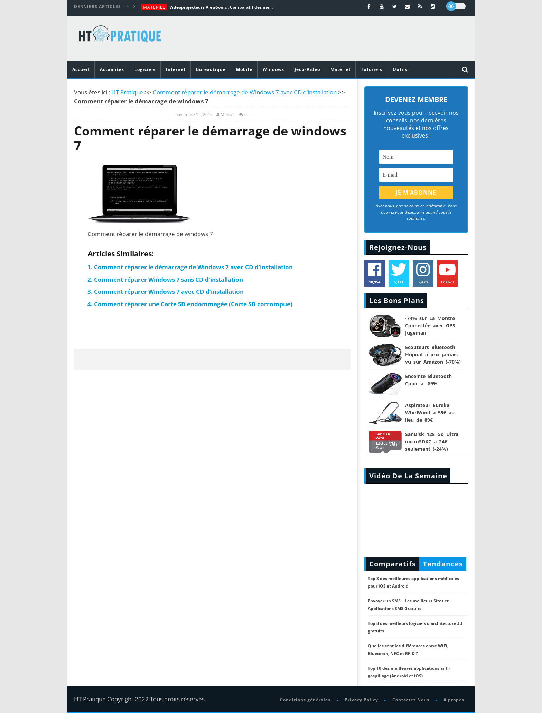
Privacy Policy (361, 700)
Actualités (112, 69)
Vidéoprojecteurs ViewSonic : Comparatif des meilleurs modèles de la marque (221, 7)
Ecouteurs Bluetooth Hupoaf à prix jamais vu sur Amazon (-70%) (433, 354)
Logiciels (145, 69)
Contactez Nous (410, 700)
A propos (453, 700)
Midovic (228, 115)
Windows (273, 69)
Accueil (81, 69)
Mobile (244, 69)
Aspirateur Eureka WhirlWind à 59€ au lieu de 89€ (430, 412)
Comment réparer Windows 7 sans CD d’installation (168, 279)
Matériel (154, 7)
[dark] (456, 6)
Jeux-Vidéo (307, 69)
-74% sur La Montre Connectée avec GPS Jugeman (430, 325)
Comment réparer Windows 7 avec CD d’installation (169, 291)
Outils (400, 69)
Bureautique (211, 69)
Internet (176, 69)
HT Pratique (127, 92)
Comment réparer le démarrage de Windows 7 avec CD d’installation (245, 92)
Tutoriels (371, 69)
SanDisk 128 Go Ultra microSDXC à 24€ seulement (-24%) (431, 441)
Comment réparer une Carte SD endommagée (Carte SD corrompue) (193, 304)
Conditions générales (305, 700)
